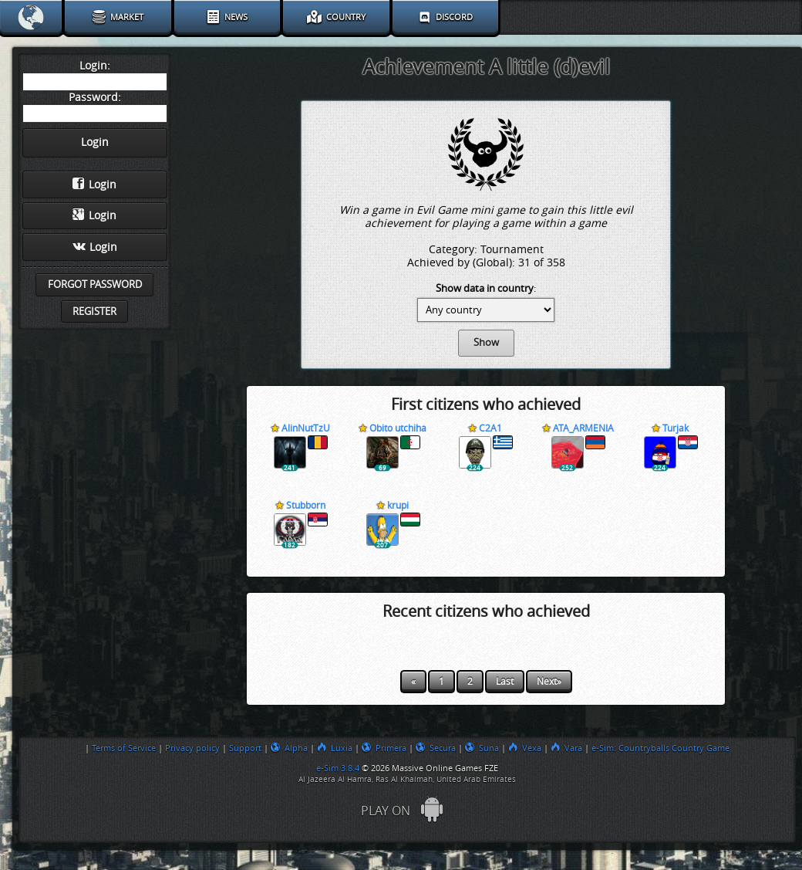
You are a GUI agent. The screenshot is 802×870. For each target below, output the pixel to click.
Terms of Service (124, 748)
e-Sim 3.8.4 (337, 768)
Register (94, 311)
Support (245, 748)
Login (94, 184)
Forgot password (95, 284)
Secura (436, 748)
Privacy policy (192, 748)
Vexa (524, 748)
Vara (566, 748)
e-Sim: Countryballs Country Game (660, 748)
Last (505, 681)
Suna (482, 748)
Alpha (289, 748)
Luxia (334, 748)
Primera (384, 748)
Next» (549, 681)
